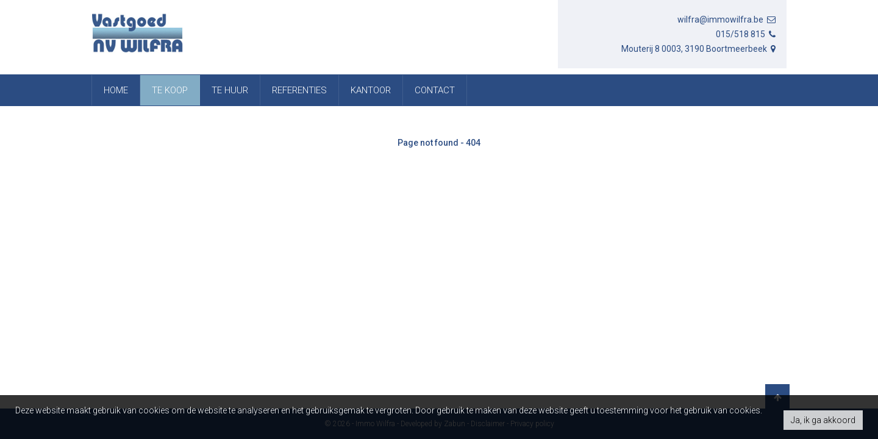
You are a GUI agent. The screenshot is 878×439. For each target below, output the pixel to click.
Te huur (230, 90)
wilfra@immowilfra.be (727, 19)
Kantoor (371, 90)
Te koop (170, 90)
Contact (435, 90)
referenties (299, 90)
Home (116, 90)
